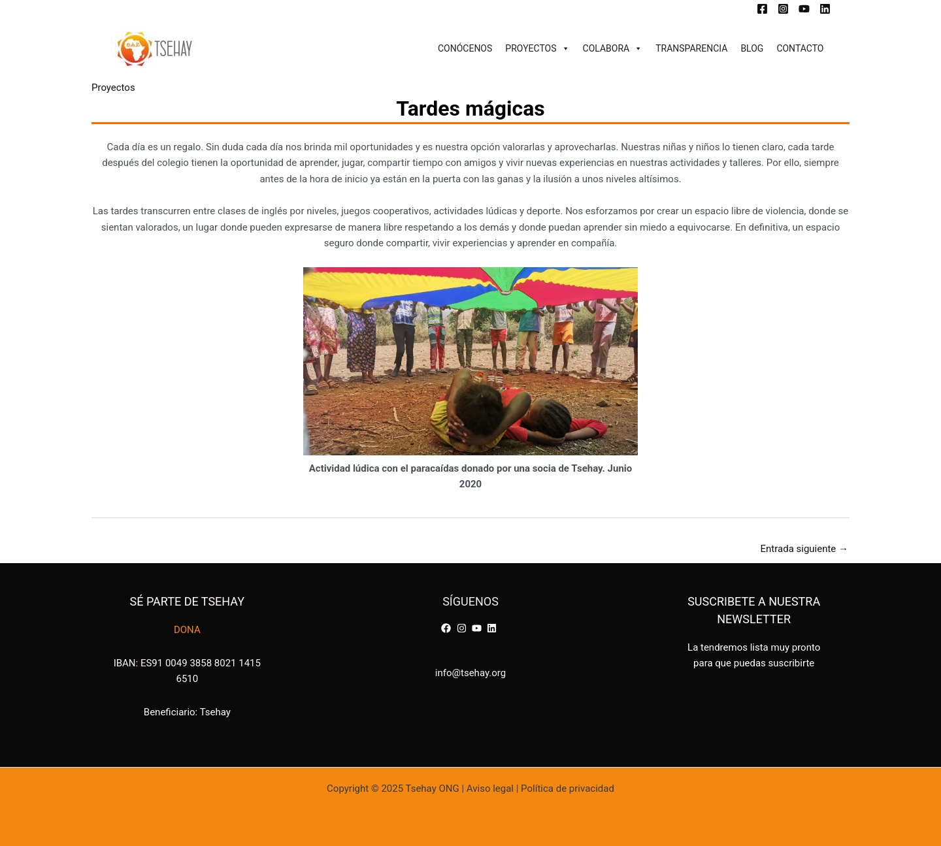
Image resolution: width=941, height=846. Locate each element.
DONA (187, 630)
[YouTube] (804, 8)
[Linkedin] (825, 8)
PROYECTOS (537, 48)
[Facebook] (762, 8)
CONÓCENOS (465, 48)
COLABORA (613, 48)
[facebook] (447, 628)
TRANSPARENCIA (691, 48)
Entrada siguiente (804, 549)
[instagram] (463, 628)
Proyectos (113, 87)
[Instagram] (783, 8)
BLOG (751, 48)
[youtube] (478, 628)
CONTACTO (799, 48)
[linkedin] (493, 628)
